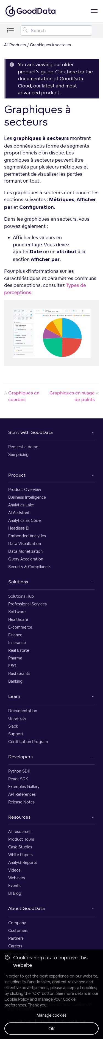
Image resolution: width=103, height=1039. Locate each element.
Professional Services (27, 604)
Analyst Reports (22, 862)
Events (14, 885)
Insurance (17, 642)
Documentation (22, 710)
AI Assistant (19, 512)
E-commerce (20, 627)
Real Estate (18, 650)
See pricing (18, 454)
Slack (13, 726)
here (72, 71)
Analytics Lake (21, 505)
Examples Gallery (23, 786)
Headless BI (18, 528)
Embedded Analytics (27, 535)
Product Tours (21, 839)
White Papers (20, 854)
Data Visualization (24, 543)
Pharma (15, 658)
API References (22, 794)
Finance (15, 634)
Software (17, 611)
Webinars (16, 877)
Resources (19, 817)
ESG (12, 665)
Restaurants (19, 673)
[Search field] (56, 30)
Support (15, 733)
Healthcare (18, 619)
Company (17, 922)
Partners (16, 938)
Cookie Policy (16, 999)
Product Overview (24, 489)
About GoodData (26, 908)
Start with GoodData (30, 432)
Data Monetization (25, 551)
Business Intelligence (27, 497)
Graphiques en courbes (21, 396)
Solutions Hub (21, 596)
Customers (18, 930)
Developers (20, 756)
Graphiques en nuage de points (74, 396)
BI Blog (14, 893)
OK (51, 1028)
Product (17, 475)
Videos (14, 870)
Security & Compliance (29, 566)
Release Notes (21, 802)
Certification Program (28, 741)
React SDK (18, 778)
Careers (15, 946)
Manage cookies (51, 1015)
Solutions (18, 581)
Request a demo (23, 446)
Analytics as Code (24, 520)
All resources (19, 831)
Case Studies (20, 847)
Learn (14, 696)
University (17, 718)
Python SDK (19, 771)
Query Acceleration (25, 559)
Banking (15, 681)
